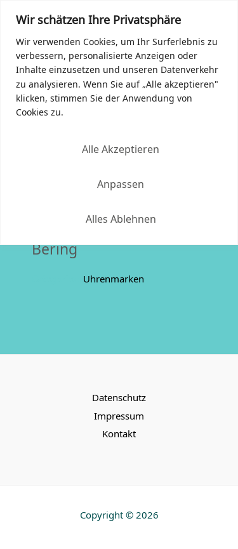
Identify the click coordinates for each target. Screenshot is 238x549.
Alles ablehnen (121, 218)
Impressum (119, 415)
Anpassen (120, 183)
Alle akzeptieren (120, 148)
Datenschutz (119, 397)
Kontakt (119, 433)
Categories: (56, 278)
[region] (119, 122)
